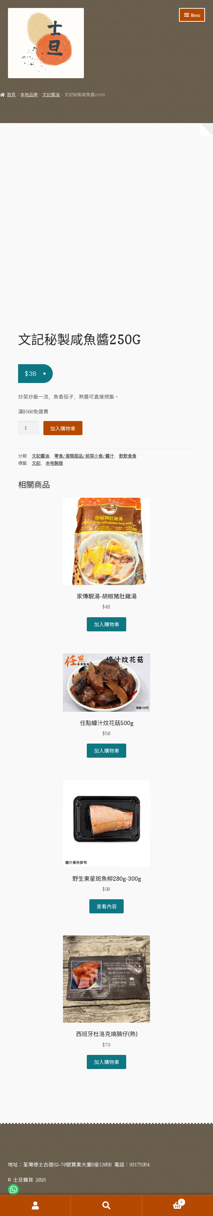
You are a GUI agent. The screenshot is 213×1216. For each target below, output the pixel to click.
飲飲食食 (127, 456)
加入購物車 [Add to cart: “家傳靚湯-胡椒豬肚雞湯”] (106, 624)
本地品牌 (29, 95)
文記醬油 (51, 95)
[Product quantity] (28, 428)
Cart (164, 1201)
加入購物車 (63, 428)
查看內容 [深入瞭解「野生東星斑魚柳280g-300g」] (107, 906)
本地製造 (54, 463)
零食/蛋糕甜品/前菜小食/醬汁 (84, 456)
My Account (35, 1205)
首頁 (11, 95)
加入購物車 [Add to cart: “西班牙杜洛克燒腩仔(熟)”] (106, 1061)
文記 (36, 463)
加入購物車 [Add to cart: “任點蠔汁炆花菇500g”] (106, 750)
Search (106, 1205)
